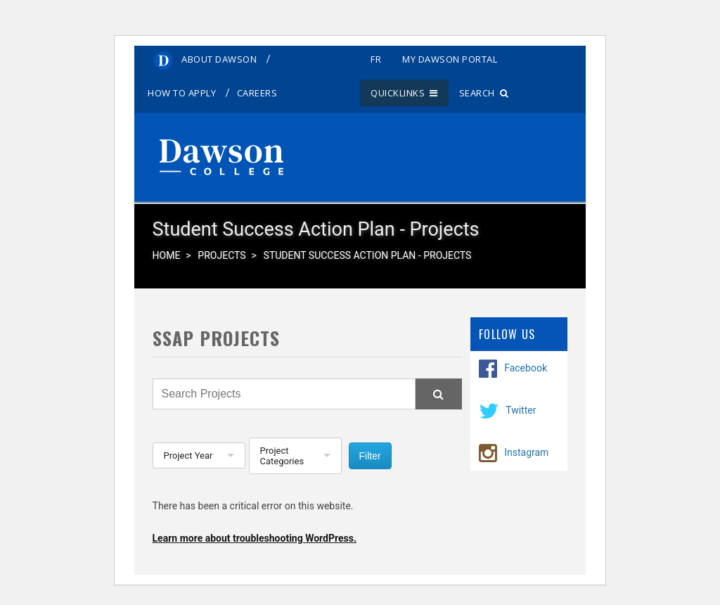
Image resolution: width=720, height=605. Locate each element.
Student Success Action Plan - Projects (368, 255)
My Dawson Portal (449, 59)
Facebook (525, 367)
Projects (221, 255)
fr (376, 59)
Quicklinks (404, 93)
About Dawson (219, 59)
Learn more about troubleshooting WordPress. (254, 538)
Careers (257, 93)
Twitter (521, 409)
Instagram (526, 451)
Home (167, 255)
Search (484, 93)
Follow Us (507, 334)
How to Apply (182, 93)
